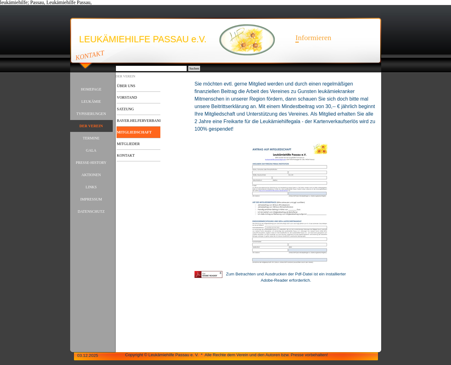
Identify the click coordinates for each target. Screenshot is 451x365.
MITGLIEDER (128, 144)
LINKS (91, 187)
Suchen (194, 68)
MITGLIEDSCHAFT (134, 132)
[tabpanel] (285, 109)
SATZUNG (125, 109)
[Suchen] (151, 68)
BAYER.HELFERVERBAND (139, 120)
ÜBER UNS (126, 86)
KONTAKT (89, 55)
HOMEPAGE (91, 89)
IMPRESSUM (91, 199)
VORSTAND (127, 97)
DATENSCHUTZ (91, 211)
